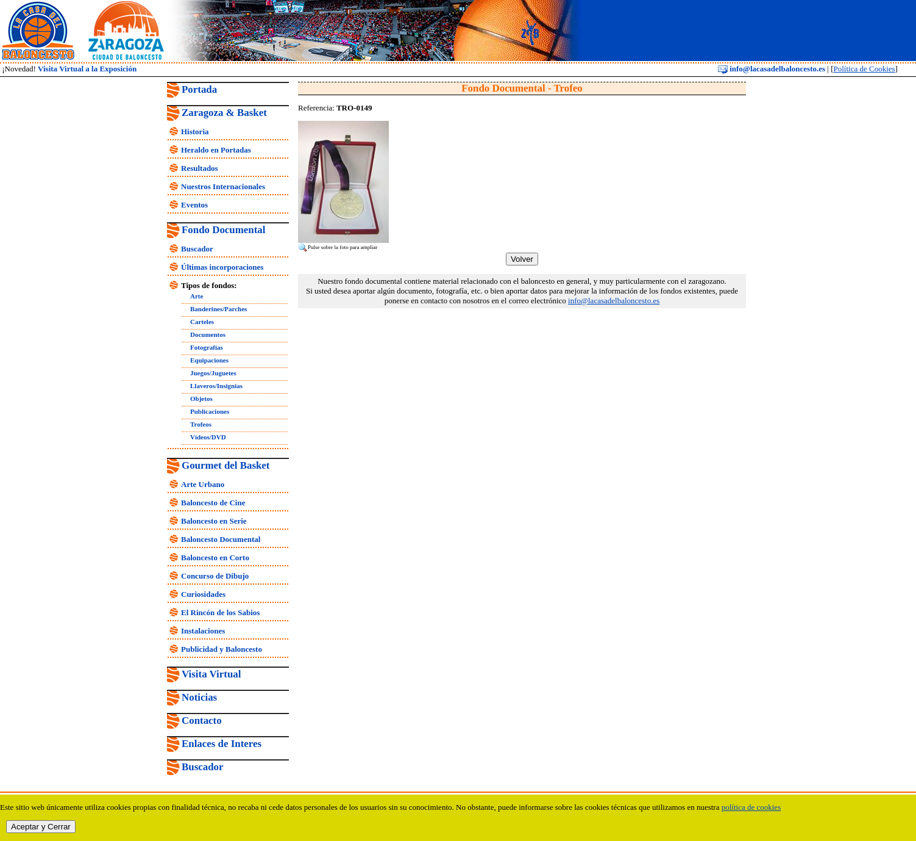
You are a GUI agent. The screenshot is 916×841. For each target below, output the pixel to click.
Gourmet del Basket (226, 465)
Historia (195, 131)
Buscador (197, 248)
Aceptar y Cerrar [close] (41, 826)
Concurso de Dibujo (215, 575)
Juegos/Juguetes (213, 373)
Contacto (202, 720)
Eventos (194, 204)
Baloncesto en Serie (214, 520)
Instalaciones (203, 630)
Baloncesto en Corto (215, 557)
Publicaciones (209, 411)
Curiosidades (203, 594)
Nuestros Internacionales (223, 186)
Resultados (199, 168)
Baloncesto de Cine (213, 502)
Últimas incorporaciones (222, 267)
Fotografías (206, 347)
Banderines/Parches (218, 308)
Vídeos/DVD (208, 437)
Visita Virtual (211, 674)
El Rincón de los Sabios (220, 612)
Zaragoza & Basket (224, 112)
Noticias (199, 697)
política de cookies (751, 807)
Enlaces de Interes (221, 743)
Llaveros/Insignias (216, 385)
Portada (199, 89)
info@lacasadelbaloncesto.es (771, 68)
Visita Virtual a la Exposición (87, 68)
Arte (196, 296)
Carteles (202, 321)
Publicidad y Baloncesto (221, 649)
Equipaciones (209, 360)
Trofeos (200, 424)
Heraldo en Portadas (216, 149)
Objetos (201, 398)
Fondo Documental (223, 230)
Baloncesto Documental (220, 539)
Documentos (207, 334)
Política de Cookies (864, 68)
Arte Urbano (202, 484)
